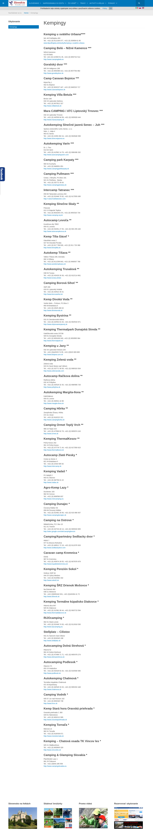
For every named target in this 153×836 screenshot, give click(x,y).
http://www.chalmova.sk (52, 689)
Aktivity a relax (98, 3)
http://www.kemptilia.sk (52, 248)
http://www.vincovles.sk (52, 750)
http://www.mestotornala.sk (54, 736)
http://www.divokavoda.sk (53, 310)
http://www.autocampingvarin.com (56, 155)
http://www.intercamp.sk (52, 466)
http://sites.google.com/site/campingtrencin (59, 531)
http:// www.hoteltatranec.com (55, 199)
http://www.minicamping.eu (54, 499)
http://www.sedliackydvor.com (55, 548)
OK (110, 8)
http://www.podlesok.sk (52, 673)
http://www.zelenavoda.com (54, 371)
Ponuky (112, 3)
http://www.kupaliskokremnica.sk (56, 564)
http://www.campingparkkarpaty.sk (56, 169)
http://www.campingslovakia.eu (55, 766)
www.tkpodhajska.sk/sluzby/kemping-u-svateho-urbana (64, 43)
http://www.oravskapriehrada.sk (55, 720)
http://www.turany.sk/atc (52, 278)
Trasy (84, 3)
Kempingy (13, 27)
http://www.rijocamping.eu (53, 627)
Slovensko (35, 3)
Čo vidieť (73, 3)
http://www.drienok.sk (51, 596)
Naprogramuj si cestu (54, 3)
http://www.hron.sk (50, 703)
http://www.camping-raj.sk (53, 215)
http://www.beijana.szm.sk (53, 354)
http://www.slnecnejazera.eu (54, 138)
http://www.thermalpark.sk (53, 341)
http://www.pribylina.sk (52, 387)
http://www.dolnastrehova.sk (54, 657)
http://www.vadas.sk (51, 482)
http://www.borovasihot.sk (53, 294)
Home (26, 13)
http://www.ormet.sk (51, 434)
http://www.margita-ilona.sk (54, 403)
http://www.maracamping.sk (54, 120)
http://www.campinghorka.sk (54, 420)
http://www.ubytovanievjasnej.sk (55, 324)
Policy (105, 8)
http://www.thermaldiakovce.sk (55, 613)
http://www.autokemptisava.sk (55, 264)
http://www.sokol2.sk (51, 580)
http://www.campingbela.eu (54, 59)
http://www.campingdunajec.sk (55, 515)
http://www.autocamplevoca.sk (55, 231)
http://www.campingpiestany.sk (55, 185)
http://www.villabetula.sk (52, 106)
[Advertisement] (72, 781)
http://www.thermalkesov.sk (54, 450)
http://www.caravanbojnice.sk (54, 90)
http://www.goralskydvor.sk (53, 73)
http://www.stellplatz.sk (52, 641)
